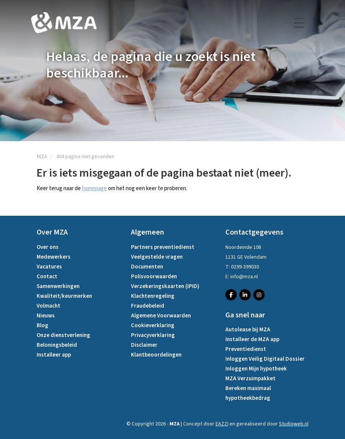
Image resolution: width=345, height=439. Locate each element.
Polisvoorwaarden (154, 276)
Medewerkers (54, 257)
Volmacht (48, 306)
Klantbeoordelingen (156, 355)
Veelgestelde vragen (157, 257)
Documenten (147, 267)
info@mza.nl (244, 276)
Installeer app (54, 355)
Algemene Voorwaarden (161, 316)
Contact (47, 276)
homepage (94, 188)
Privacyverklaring (153, 335)
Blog (42, 325)
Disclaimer (144, 345)
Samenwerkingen (58, 286)
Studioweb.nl (293, 424)
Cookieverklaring (152, 325)
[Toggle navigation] (300, 22)
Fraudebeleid (147, 306)
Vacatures (49, 267)
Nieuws (46, 316)
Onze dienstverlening (63, 335)
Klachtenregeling (152, 296)
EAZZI (222, 424)
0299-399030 (245, 267)
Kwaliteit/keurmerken (64, 296)
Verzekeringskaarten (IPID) (165, 286)
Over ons (48, 247)
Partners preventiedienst (162, 247)
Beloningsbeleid (57, 345)
